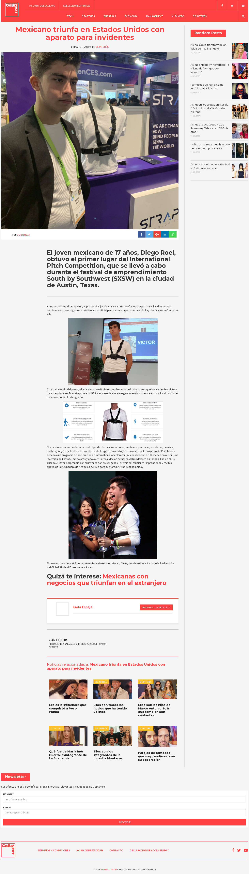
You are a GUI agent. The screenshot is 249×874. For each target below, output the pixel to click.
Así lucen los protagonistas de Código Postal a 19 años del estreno (219, 110)
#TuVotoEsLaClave (43, 5)
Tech (70, 15)
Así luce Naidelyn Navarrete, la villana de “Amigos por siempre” (219, 70)
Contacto (116, 849)
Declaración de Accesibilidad (149, 849)
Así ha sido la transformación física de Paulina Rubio (219, 50)
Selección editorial (77, 5)
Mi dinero (178, 15)
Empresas (109, 15)
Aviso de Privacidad (89, 849)
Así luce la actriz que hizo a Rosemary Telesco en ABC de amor (219, 130)
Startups (88, 15)
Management (154, 15)
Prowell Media (109, 868)
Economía (131, 15)
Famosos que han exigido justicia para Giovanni (219, 90)
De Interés (200, 15)
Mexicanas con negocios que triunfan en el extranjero (106, 578)
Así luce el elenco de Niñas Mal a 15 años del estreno (219, 169)
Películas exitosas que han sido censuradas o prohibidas (219, 149)
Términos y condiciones (54, 849)
